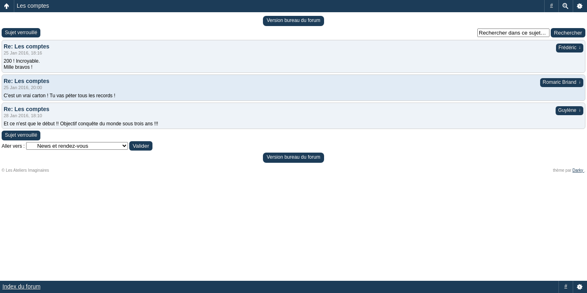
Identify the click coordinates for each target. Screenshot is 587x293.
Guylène (569, 110)
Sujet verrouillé (21, 32)
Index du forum (21, 286)
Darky (578, 170)
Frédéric (569, 47)
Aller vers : (13, 146)
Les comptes (33, 5)
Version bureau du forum (293, 20)
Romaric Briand (562, 82)
